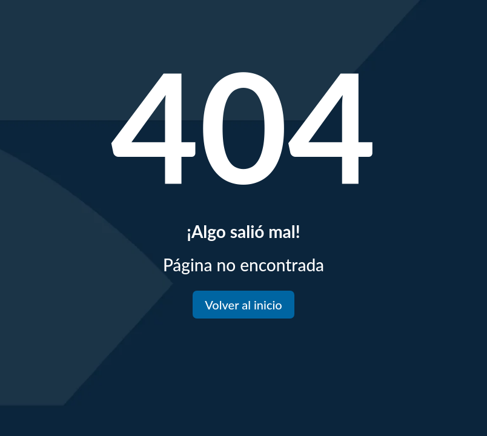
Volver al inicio (243, 304)
